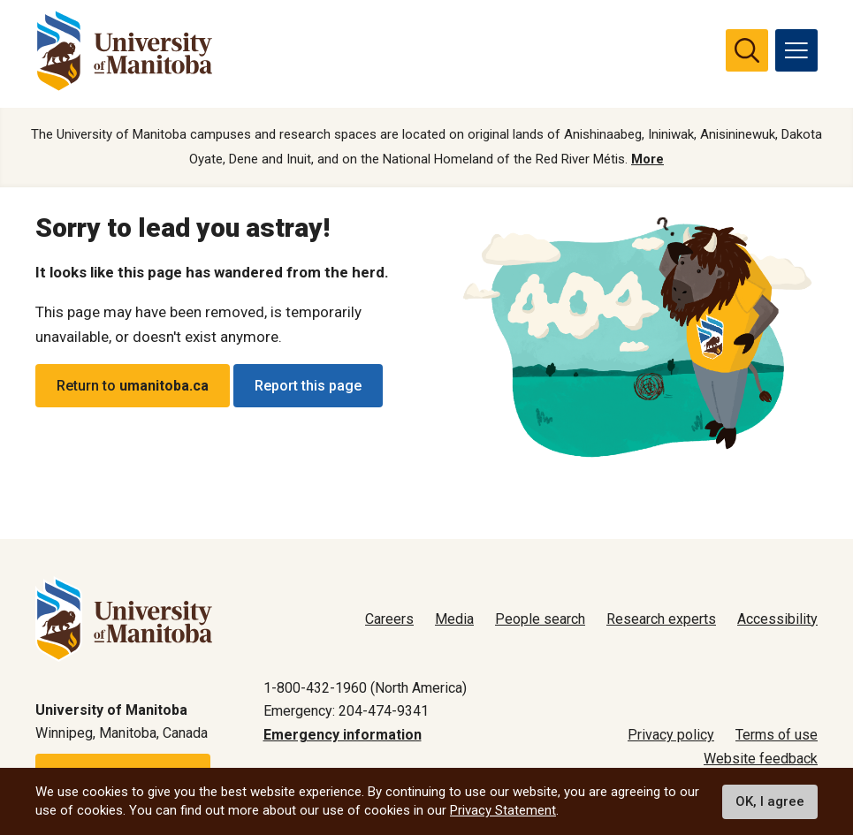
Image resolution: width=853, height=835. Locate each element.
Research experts (661, 619)
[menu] (796, 50)
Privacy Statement (503, 810)
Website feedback (761, 758)
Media (454, 619)
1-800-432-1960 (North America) (365, 687)
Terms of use (776, 734)
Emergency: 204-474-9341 (346, 710)
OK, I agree (769, 801)
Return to (133, 385)
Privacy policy (671, 734)
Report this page (308, 385)
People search (540, 619)
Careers (389, 619)
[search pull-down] (747, 50)
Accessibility (777, 619)
